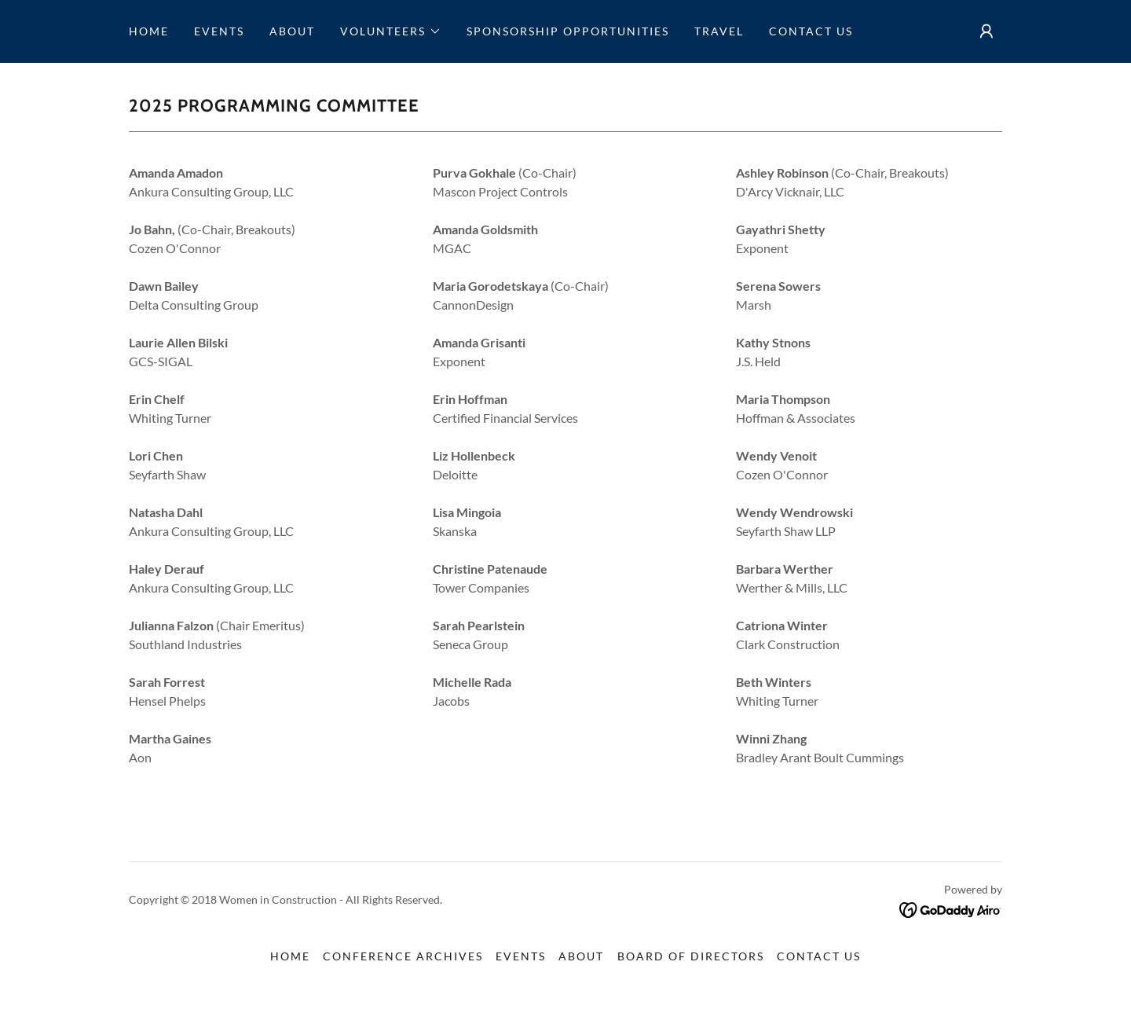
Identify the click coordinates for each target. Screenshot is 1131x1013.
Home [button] (290, 956)
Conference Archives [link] (403, 956)
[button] (390, 31)
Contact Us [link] (811, 31)
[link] (950, 908)
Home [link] (149, 31)
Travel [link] (719, 31)
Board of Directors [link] (690, 956)
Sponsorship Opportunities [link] (568, 31)
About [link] (292, 31)
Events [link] (219, 31)
